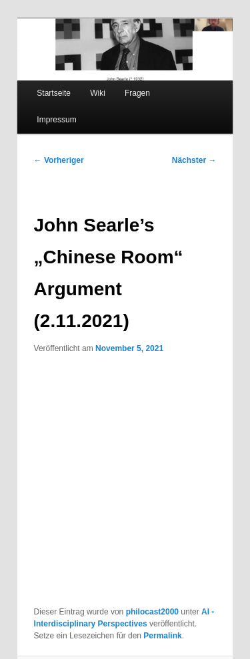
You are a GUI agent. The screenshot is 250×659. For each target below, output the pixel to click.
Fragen (137, 93)
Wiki (97, 93)
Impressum (56, 119)
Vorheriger (59, 160)
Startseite (54, 93)
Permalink (162, 635)
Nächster (194, 160)
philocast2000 (152, 611)
